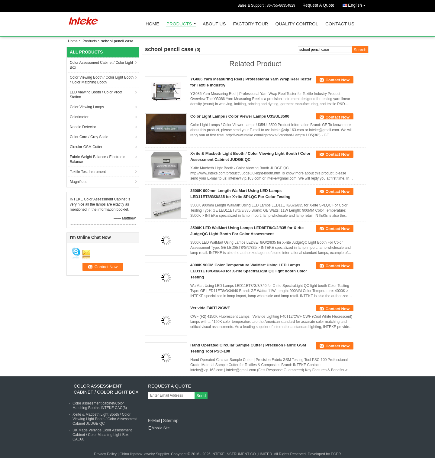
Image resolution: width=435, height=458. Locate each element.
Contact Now (338, 80)
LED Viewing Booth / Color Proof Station (96, 94)
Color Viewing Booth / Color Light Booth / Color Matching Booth (102, 79)
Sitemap (170, 420)
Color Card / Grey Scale (89, 137)
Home (152, 24)
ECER (336, 454)
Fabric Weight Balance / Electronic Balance (97, 159)
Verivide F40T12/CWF (210, 308)
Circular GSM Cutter (86, 147)
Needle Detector (83, 127)
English (358, 4)
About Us (214, 24)
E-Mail (154, 420)
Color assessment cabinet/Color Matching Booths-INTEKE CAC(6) (99, 405)
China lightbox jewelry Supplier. (145, 454)
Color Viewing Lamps (87, 107)
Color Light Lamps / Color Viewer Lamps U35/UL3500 (239, 116)
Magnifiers (78, 182)
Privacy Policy (105, 454)
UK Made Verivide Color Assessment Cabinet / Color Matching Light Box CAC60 (102, 434)
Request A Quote (318, 5)
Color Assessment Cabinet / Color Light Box (101, 65)
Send (201, 395)
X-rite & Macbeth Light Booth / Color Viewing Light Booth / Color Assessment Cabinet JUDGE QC (104, 419)
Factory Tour (250, 24)
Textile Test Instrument (88, 172)
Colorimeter (79, 117)
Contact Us (339, 24)
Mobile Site (158, 428)
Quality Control (297, 24)
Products (179, 24)
